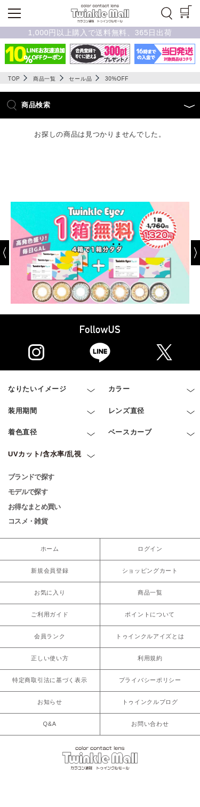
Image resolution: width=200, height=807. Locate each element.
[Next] (187, 253)
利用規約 (150, 658)
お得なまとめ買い (34, 507)
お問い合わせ (150, 724)
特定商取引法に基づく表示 (49, 680)
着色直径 (22, 432)
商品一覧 (44, 79)
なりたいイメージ (37, 389)
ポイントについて (150, 614)
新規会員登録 (49, 570)
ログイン (150, 548)
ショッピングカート (150, 570)
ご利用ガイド (49, 614)
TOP (14, 79)
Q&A (50, 724)
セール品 (80, 79)
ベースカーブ (130, 432)
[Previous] (13, 253)
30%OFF (117, 79)
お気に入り (50, 592)
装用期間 (22, 411)
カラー (119, 389)
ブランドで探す (31, 477)
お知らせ (49, 702)
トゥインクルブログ (150, 702)
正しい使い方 (49, 658)
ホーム (50, 548)
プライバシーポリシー (150, 680)
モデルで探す (27, 492)
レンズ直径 (126, 411)
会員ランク (50, 636)
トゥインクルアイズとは (150, 636)
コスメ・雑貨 (27, 521)
